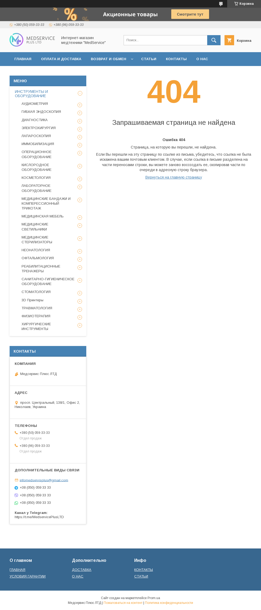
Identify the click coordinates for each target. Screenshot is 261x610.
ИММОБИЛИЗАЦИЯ (38, 144)
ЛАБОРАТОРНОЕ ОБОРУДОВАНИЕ (36, 188)
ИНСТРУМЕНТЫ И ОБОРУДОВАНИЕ (31, 93)
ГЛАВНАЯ (22, 59)
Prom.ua (154, 598)
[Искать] (214, 40)
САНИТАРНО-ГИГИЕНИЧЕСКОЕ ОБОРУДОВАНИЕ (48, 281)
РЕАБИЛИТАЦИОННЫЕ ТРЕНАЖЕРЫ (41, 268)
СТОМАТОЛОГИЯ (36, 292)
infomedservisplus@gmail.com (44, 480)
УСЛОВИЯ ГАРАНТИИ (28, 576)
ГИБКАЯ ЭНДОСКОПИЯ (41, 112)
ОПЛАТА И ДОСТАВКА (61, 59)
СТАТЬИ (148, 59)
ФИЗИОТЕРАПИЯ (36, 316)
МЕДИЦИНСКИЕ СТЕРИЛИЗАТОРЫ (37, 239)
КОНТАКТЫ (176, 59)
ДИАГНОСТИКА (35, 120)
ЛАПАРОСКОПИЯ (36, 136)
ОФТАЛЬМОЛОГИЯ (38, 258)
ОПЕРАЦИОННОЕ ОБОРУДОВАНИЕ (36, 154)
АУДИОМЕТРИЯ (35, 104)
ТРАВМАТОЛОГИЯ (37, 308)
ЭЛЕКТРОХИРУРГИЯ (39, 128)
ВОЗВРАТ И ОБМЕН (108, 59)
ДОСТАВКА (81, 570)
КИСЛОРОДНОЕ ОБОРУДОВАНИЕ (36, 167)
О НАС (202, 59)
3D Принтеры (32, 300)
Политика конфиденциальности (169, 603)
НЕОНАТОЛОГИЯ (36, 250)
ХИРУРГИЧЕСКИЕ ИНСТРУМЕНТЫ (36, 326)
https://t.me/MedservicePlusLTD (39, 517)
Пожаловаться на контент (123, 603)
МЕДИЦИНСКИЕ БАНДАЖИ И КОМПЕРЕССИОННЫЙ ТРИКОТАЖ (46, 203)
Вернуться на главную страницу (173, 177)
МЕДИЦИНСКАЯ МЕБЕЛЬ (43, 216)
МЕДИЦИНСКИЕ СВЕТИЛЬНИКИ (35, 226)
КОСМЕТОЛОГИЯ (36, 178)
